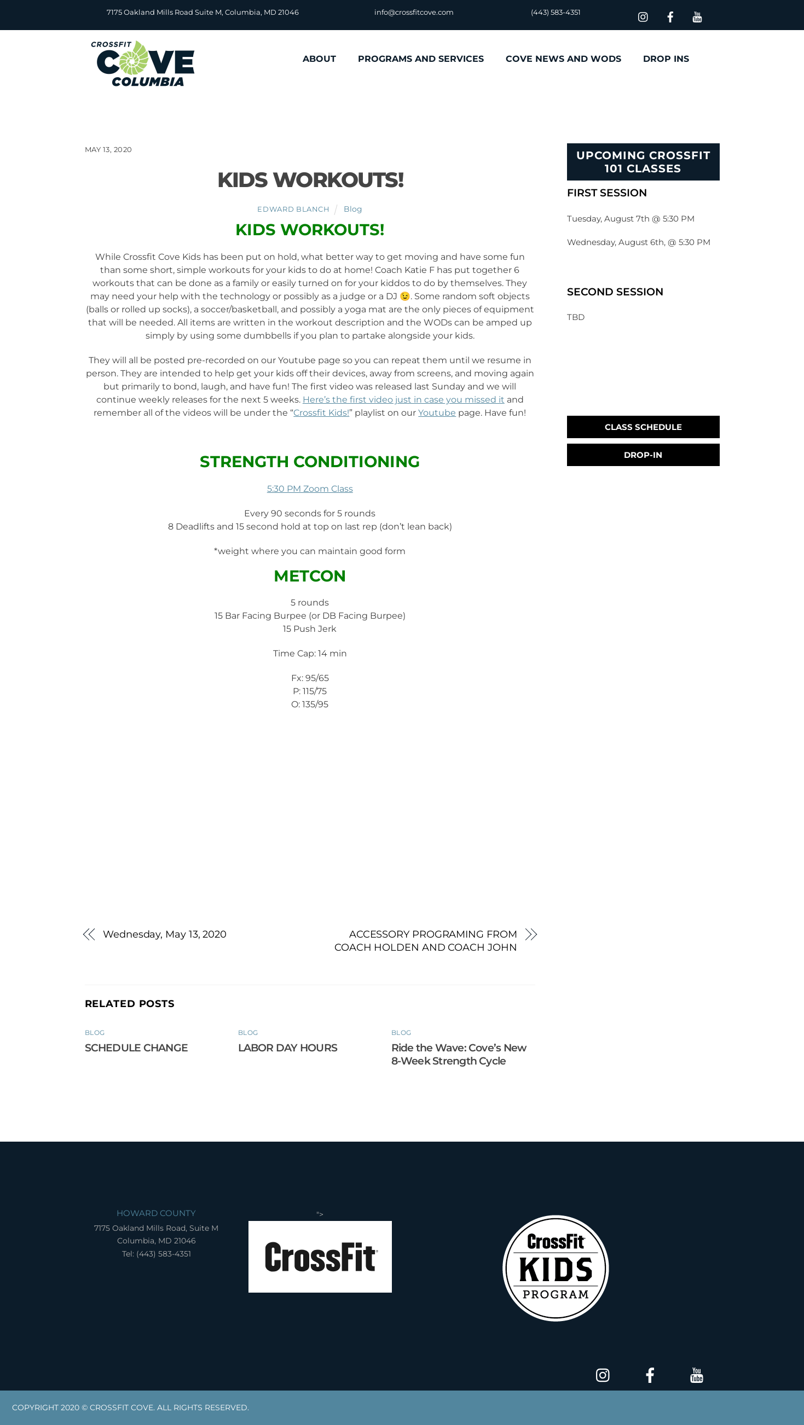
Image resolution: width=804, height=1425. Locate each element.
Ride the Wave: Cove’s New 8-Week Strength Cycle (459, 1054)
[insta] (644, 15)
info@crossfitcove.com (414, 12)
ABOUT (319, 59)
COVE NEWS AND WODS (563, 59)
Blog (353, 209)
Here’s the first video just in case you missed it (404, 399)
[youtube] (697, 15)
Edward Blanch (293, 209)
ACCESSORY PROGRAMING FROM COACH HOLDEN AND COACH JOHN (425, 940)
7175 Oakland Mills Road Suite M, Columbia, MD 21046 (203, 12)
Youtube (437, 413)
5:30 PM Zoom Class (310, 489)
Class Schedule (643, 427)
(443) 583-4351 (556, 12)
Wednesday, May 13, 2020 (165, 934)
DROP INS (666, 59)
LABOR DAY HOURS (287, 1047)
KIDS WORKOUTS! (310, 180)
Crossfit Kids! (321, 413)
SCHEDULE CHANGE (136, 1047)
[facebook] (670, 15)
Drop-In (643, 455)
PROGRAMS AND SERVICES (421, 59)
